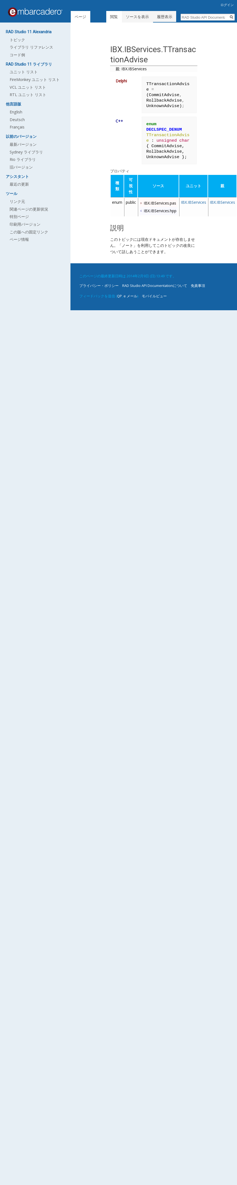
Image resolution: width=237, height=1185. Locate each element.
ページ (80, 16)
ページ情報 (19, 239)
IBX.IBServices (193, 196)
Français (17, 127)
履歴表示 (165, 16)
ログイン (227, 4)
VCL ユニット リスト (28, 87)
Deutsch (17, 119)
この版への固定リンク (29, 231)
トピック (17, 39)
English (16, 111)
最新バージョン (23, 144)
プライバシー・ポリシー (99, 280)
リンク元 (17, 201)
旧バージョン (21, 167)
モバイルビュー (154, 290)
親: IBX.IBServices (131, 68)
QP (119, 290)
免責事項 (198, 280)
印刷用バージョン (25, 224)
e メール (130, 290)
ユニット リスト (24, 71)
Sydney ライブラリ (26, 152)
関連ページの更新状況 (29, 209)
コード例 (17, 54)
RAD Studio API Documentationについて (154, 280)
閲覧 (115, 16)
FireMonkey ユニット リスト (35, 79)
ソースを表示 (138, 16)
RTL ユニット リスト (28, 94)
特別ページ (19, 216)
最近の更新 (19, 184)
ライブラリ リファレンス (31, 47)
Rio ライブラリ (23, 159)
